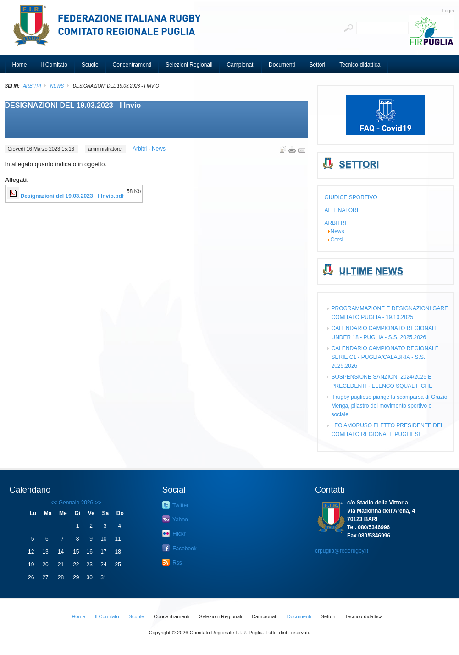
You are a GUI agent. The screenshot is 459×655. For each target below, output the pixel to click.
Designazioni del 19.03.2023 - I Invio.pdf (72, 196)
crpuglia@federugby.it (341, 551)
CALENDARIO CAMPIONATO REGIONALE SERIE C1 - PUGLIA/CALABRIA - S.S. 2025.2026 (385, 357)
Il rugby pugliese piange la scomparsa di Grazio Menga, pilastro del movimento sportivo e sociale (390, 406)
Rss (172, 562)
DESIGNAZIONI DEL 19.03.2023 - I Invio (73, 105)
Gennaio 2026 (76, 502)
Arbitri (141, 149)
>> (97, 502)
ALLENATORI (342, 210)
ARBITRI (32, 86)
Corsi (337, 239)
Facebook (179, 548)
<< (53, 502)
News (57, 86)
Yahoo (175, 519)
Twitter (175, 505)
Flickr (174, 533)
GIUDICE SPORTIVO (351, 197)
